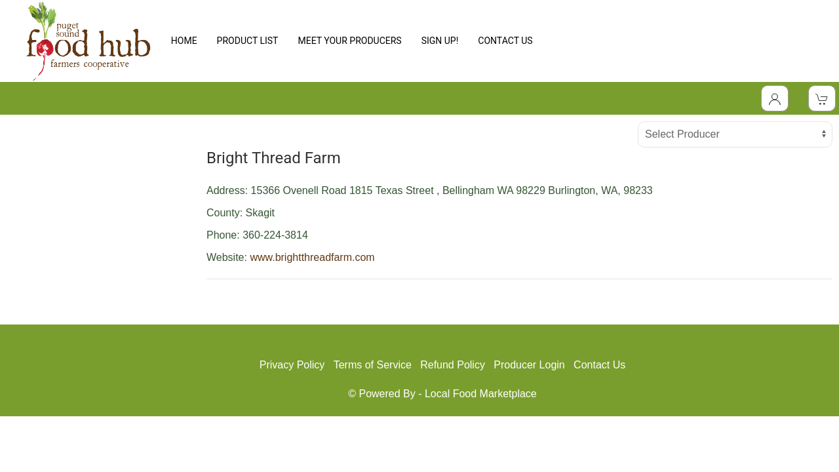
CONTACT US (505, 40)
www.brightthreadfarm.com (312, 257)
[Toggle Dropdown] (775, 98)
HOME (184, 40)
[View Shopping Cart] (822, 98)
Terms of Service (373, 364)
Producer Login (529, 364)
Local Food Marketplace (481, 393)
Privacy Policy (292, 364)
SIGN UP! (440, 40)
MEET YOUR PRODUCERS (349, 40)
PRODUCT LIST (248, 40)
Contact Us (599, 364)
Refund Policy (452, 364)
